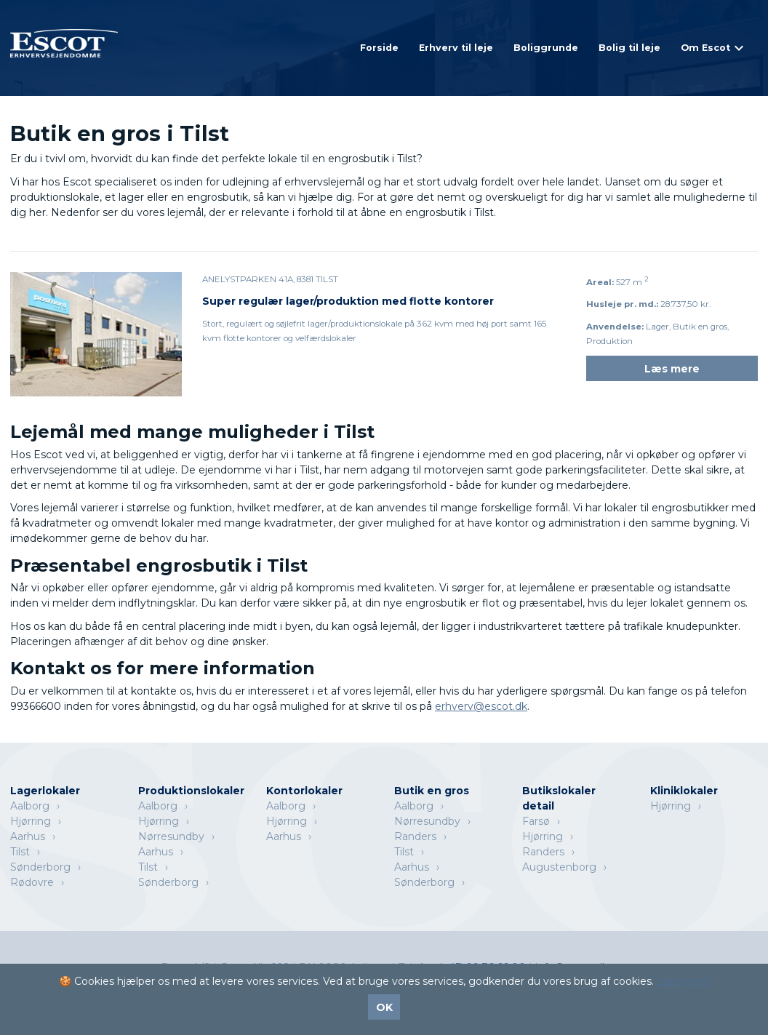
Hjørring (30, 821)
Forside (379, 47)
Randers (415, 836)
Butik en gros (431, 790)
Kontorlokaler (304, 790)
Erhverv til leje (456, 47)
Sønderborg (40, 867)
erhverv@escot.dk (481, 706)
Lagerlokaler (45, 790)
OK (384, 1007)
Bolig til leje (629, 47)
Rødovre (32, 882)
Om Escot (705, 47)
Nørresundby (171, 836)
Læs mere (672, 368)
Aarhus (27, 836)
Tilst (20, 851)
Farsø (536, 821)
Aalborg (29, 805)
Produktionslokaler (191, 790)
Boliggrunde (545, 47)
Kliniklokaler (684, 790)
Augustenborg (559, 867)
